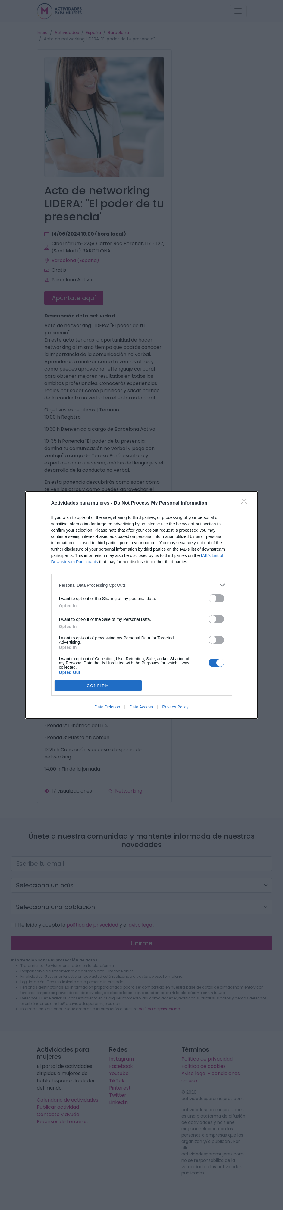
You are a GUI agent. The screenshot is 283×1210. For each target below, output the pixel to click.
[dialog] (142, 605)
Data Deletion (107, 707)
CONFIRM (98, 685)
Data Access (141, 707)
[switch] (216, 598)
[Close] (246, 503)
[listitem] (141, 585)
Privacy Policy (175, 707)
